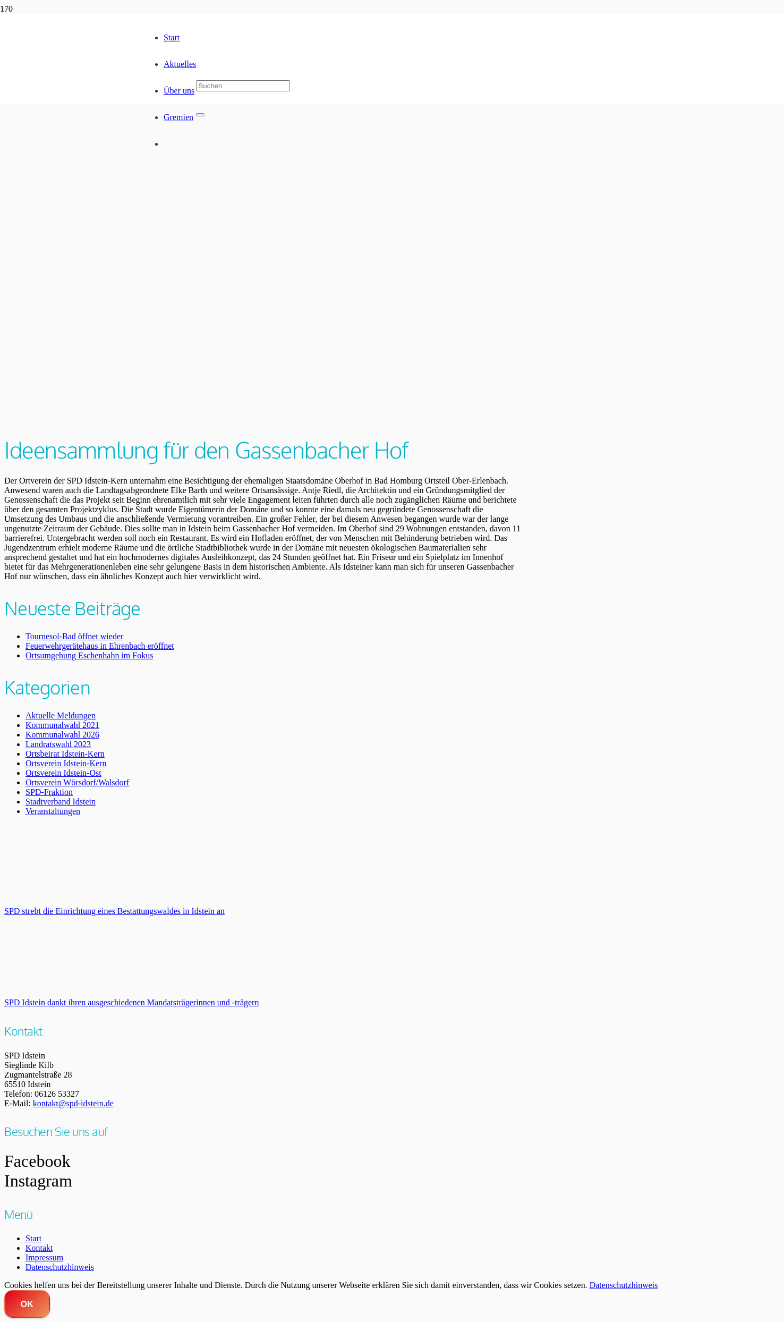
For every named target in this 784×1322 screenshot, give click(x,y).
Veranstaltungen (52, 811)
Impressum (44, 1257)
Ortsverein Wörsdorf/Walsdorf (77, 782)
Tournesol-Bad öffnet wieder (74, 636)
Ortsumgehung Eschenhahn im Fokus (89, 655)
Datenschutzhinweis (59, 1267)
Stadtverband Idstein (60, 801)
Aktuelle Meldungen (60, 715)
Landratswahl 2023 (58, 744)
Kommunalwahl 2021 (62, 725)
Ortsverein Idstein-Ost (63, 772)
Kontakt (39, 1247)
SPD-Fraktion (49, 791)
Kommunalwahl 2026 (62, 734)
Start (33, 1238)
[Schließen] (200, 114)
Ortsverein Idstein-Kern (65, 763)
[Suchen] (243, 85)
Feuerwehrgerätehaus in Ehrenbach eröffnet (99, 645)
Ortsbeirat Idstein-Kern (65, 753)
